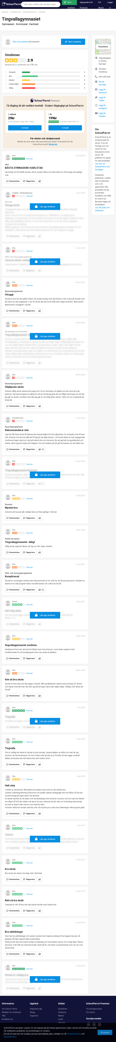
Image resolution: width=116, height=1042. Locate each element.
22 (16, 64)
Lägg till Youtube (102, 115)
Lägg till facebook (103, 91)
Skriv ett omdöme (20, 41)
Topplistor (34, 1015)
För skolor (90, 1012)
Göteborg (62, 1012)
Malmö (61, 1015)
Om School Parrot (9, 1008)
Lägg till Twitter (102, 99)
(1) (43, 449)
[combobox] (40, 4)
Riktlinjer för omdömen (11, 1012)
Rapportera (30, 181)
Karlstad (42, 12)
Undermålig (13, 84)
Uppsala (61, 1022)
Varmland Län (15, 12)
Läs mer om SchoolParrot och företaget (102, 166)
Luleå (60, 1019)
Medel (11, 80)
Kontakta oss (7, 1019)
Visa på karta (103, 46)
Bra (10, 76)
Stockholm (62, 1008)
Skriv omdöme (73, 41)
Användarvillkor (10, 1036)
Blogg (32, 1012)
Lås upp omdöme (47, 206)
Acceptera (105, 1032)
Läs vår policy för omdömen (102, 209)
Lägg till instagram (103, 107)
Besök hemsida (102, 83)
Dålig (11, 88)
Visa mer (29, 158)
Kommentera (14, 181)
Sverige (5, 12)
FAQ (3, 1015)
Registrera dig (36, 1008)
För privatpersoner (94, 1008)
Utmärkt (12, 72)
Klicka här (53, 144)
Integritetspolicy (74, 1033)
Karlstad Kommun (30, 12)
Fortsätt (25, 127)
